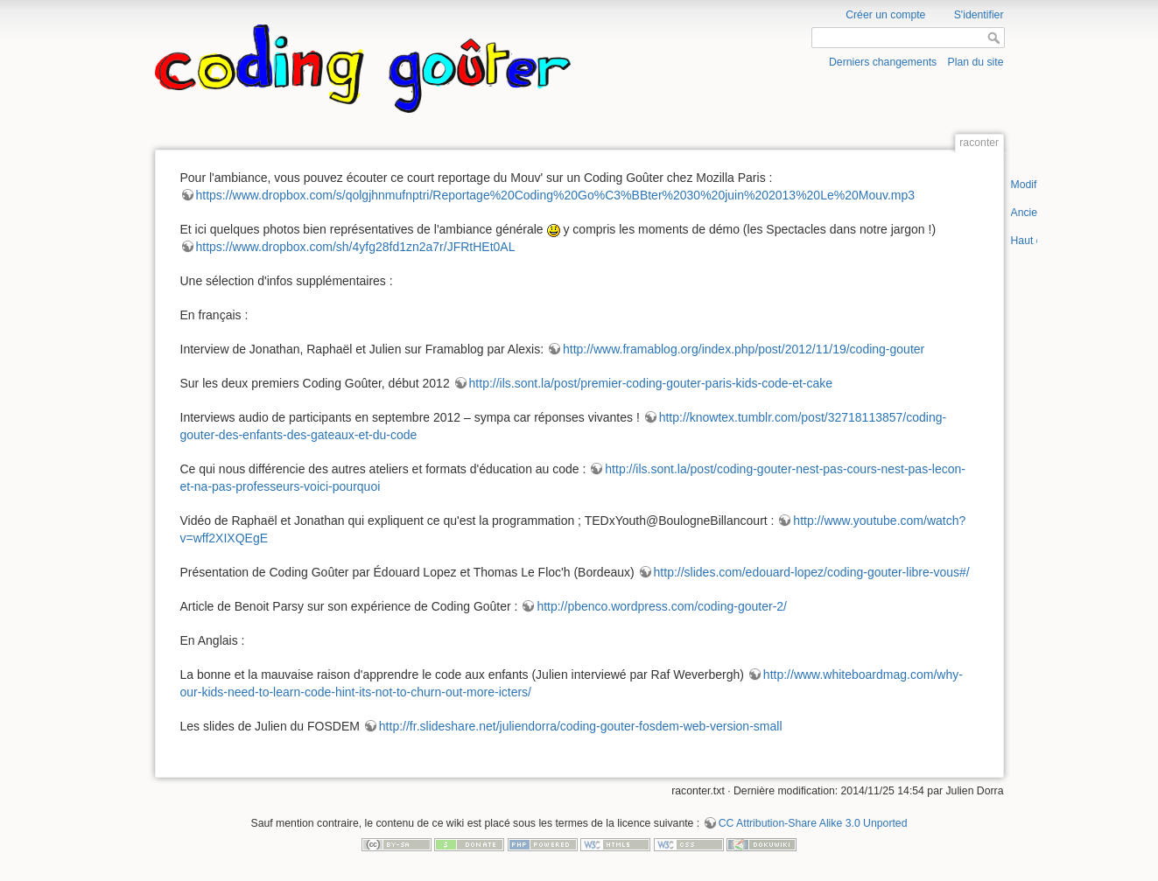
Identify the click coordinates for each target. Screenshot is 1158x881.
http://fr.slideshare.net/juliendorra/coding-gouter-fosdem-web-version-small (581, 726)
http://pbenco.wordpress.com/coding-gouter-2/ (662, 606)
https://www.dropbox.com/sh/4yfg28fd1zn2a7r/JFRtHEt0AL (356, 247)
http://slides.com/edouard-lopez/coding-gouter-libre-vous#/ (812, 572)
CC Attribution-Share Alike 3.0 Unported (813, 823)
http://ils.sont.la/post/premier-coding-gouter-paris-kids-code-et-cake (651, 383)
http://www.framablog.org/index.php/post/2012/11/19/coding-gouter (743, 349)
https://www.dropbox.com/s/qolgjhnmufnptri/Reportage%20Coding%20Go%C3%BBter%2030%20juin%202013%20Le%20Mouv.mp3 (556, 195)
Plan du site (975, 62)
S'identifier (979, 15)
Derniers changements (883, 62)
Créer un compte (885, 15)
